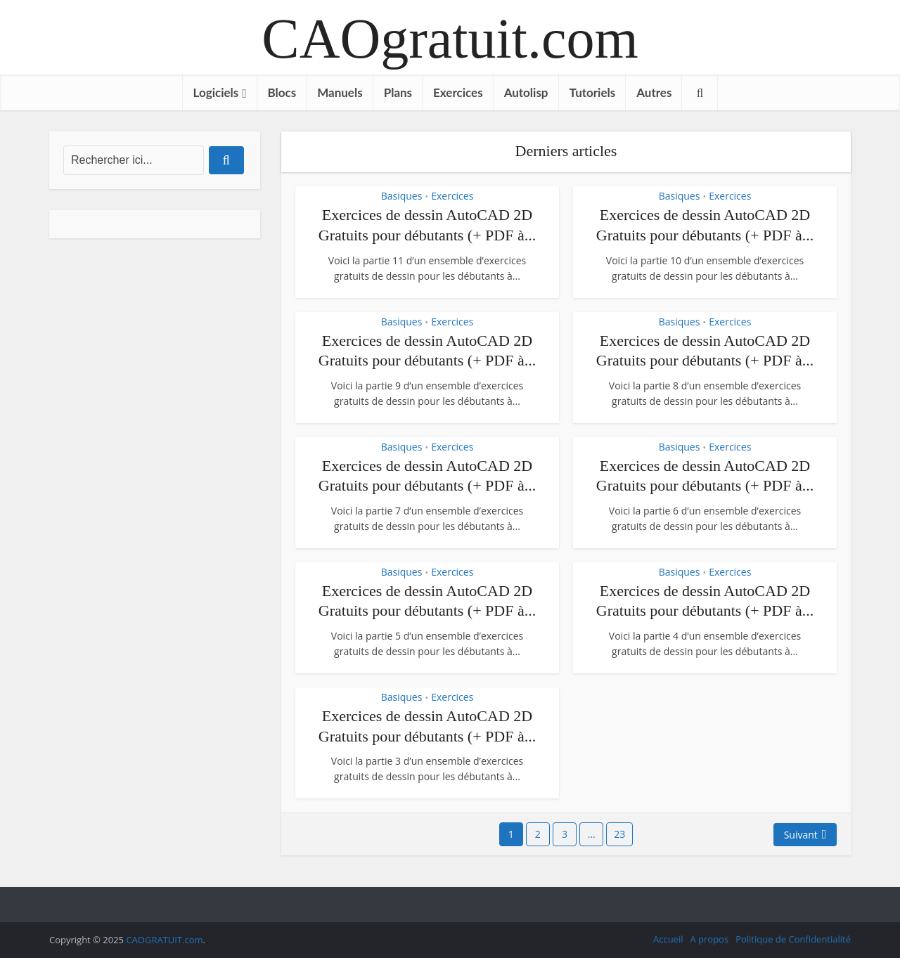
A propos (709, 939)
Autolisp (526, 92)
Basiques (402, 195)
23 (619, 834)
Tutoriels (593, 92)
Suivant (801, 834)
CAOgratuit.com (450, 39)
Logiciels (216, 92)
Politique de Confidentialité (793, 939)
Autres (653, 92)
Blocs (282, 92)
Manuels (339, 92)
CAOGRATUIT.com (164, 939)
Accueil (668, 939)
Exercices (458, 92)
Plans (398, 92)
